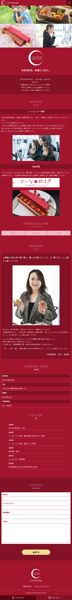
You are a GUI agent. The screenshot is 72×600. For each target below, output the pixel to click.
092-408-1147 (7, 397)
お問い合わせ (27, 586)
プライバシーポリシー (41, 586)
